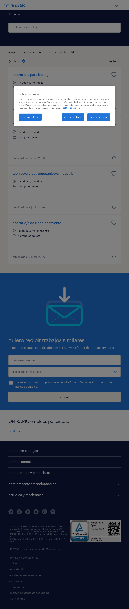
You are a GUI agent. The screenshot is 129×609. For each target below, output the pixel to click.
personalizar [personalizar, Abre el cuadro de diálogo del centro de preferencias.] (30, 117)
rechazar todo (73, 117)
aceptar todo (98, 117)
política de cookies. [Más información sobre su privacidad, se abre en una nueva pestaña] (71, 108)
